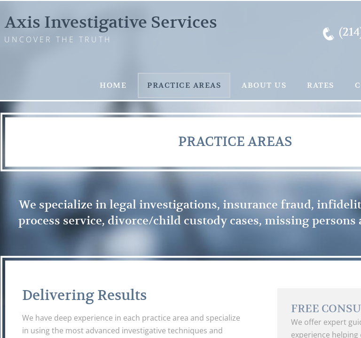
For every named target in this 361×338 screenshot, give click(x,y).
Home (113, 85)
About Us (264, 85)
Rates (320, 85)
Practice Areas (184, 85)
